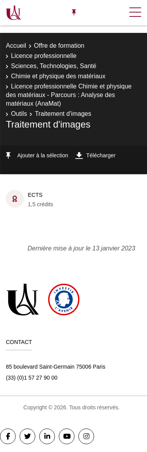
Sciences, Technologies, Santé (53, 66)
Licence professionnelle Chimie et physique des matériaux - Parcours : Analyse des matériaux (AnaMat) (69, 95)
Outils (19, 113)
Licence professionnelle (43, 55)
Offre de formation (59, 45)
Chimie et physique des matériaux (58, 76)
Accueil (16, 45)
